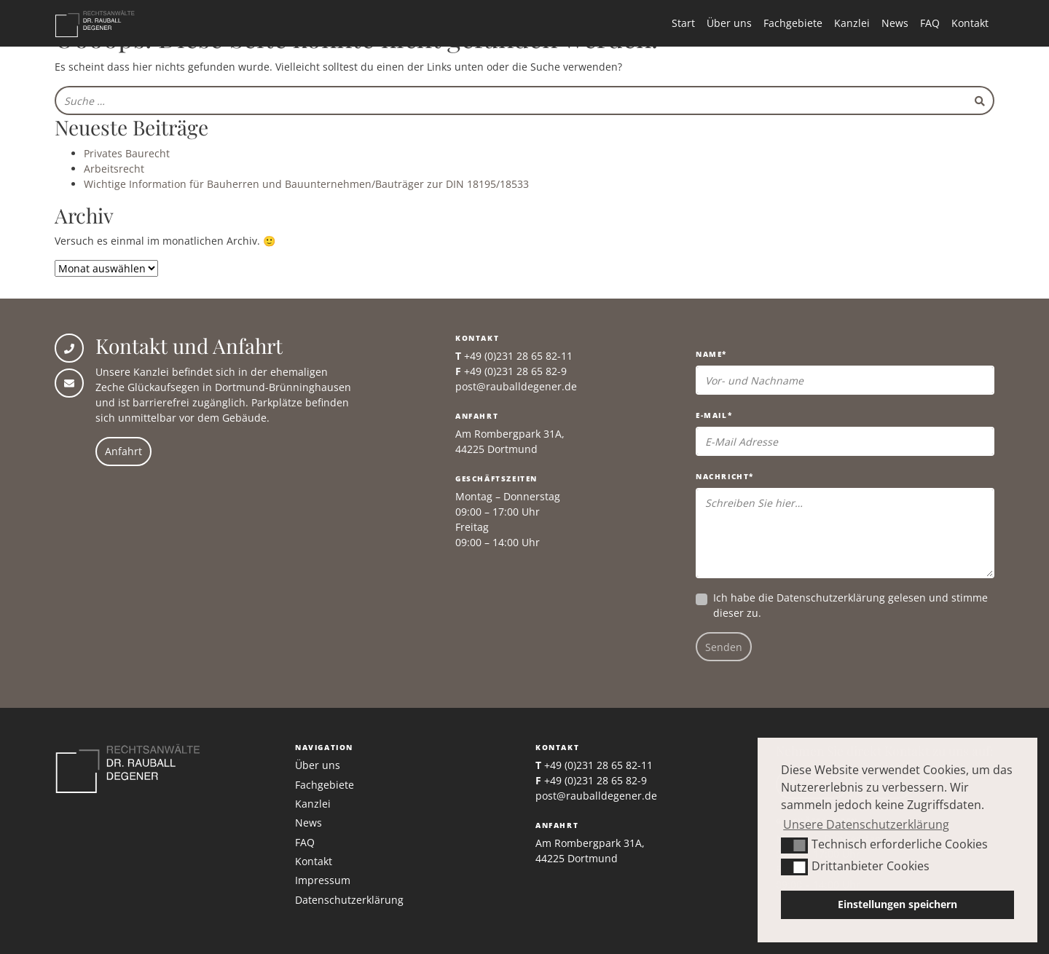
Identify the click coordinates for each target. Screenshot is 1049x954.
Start (683, 23)
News (894, 23)
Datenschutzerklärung (831, 597)
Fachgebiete (792, 23)
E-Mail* (714, 415)
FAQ (930, 23)
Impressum (322, 880)
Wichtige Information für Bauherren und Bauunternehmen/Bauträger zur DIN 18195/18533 (306, 184)
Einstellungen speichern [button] (897, 904)
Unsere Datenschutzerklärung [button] (866, 824)
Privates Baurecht (127, 153)
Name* (711, 354)
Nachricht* (725, 476)
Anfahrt (123, 451)
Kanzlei (852, 23)
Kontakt (970, 23)
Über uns (729, 23)
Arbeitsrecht (114, 169)
